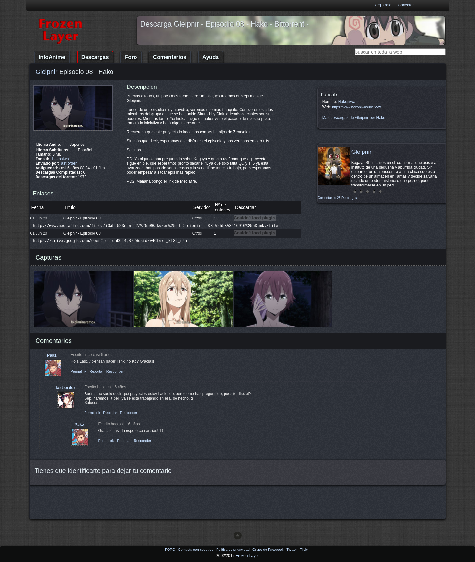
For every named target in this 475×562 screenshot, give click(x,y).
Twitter (292, 549)
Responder (115, 371)
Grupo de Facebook (268, 549)
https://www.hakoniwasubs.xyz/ (356, 107)
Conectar (406, 5)
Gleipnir (47, 71)
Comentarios (169, 57)
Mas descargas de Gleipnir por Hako (353, 117)
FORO (170, 549)
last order (68, 163)
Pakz (51, 355)
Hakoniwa (60, 159)
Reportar (96, 371)
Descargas (95, 57)
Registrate (382, 5)
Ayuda (210, 57)
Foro (131, 57)
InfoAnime (52, 57)
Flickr (304, 549)
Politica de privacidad (233, 549)
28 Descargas (347, 198)
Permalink (78, 371)
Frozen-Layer (247, 555)
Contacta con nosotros (196, 549)
